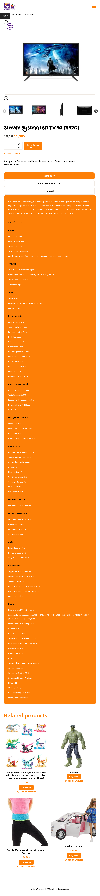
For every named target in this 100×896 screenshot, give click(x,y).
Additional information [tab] (49, 183)
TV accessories (46, 161)
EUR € (6, 16)
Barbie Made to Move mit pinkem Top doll (26, 852)
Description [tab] (49, 175)
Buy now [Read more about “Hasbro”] (73, 776)
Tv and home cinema (64, 161)
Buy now (33, 145)
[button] (13, 153)
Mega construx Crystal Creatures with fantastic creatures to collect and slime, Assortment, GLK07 (26, 775)
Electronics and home (27, 161)
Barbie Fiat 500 (73, 846)
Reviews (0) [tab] (49, 191)
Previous (4, 110)
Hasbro (73, 772)
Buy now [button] (26, 787)
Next (95, 110)
